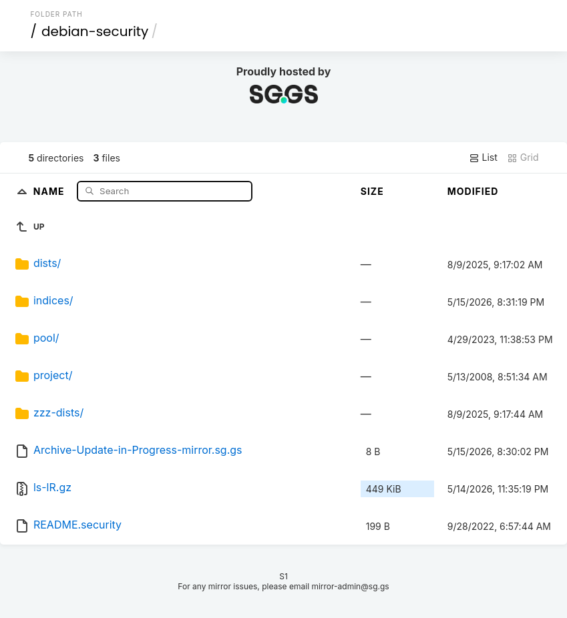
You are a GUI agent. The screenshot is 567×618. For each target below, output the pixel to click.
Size (372, 191)
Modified (473, 191)
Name (50, 190)
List (483, 157)
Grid (523, 157)
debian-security (94, 31)
